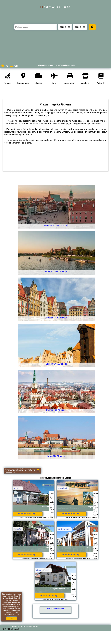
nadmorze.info (55, 7)
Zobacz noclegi (27, 513)
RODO (16, 614)
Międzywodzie (64, 529)
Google (16, 596)
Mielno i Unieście (43, 570)
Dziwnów (17, 529)
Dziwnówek (62, 488)
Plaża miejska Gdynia (55, 609)
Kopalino (17, 488)
